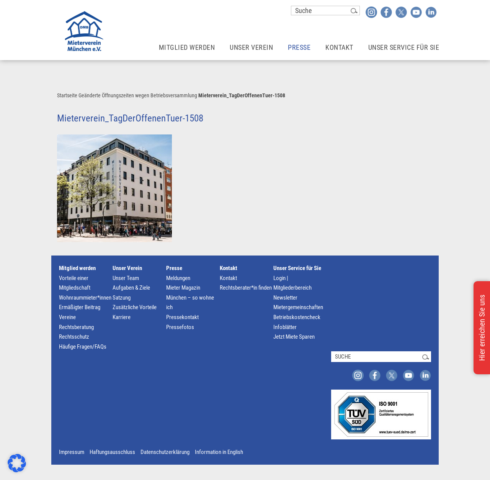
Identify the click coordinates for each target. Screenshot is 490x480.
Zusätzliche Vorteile (135, 307)
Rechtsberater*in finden (246, 287)
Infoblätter (285, 327)
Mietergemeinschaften (298, 307)
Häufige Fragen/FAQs (82, 346)
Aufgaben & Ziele (131, 287)
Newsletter (285, 297)
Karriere (122, 317)
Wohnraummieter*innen (85, 297)
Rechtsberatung (76, 327)
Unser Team (126, 278)
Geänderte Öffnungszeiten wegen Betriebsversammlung (137, 95)
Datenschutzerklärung (164, 452)
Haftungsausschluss (112, 452)
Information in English (219, 452)
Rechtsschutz (74, 336)
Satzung (122, 297)
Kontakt (228, 268)
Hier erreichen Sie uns (482, 328)
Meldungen (178, 278)
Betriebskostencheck (296, 317)
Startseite (67, 95)
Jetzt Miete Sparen (294, 336)
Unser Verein (127, 268)
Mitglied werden (77, 268)
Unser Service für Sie (297, 268)
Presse (174, 268)
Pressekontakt (182, 317)
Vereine (67, 317)
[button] (17, 463)
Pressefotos (180, 327)
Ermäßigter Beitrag (79, 307)
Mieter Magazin (183, 287)
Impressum (71, 452)
